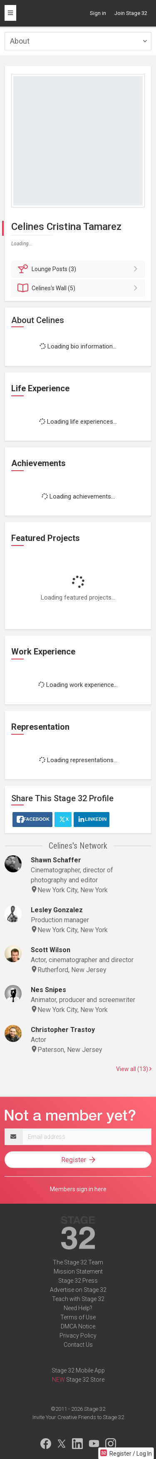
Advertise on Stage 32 (78, 1289)
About (20, 41)
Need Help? (78, 1308)
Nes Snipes (48, 990)
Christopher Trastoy (63, 1030)
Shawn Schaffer (56, 860)
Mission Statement (78, 1271)
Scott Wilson (50, 950)
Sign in (98, 13)
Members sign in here (78, 1189)
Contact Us (78, 1344)
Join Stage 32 (130, 13)
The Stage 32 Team (78, 1262)
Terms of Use (78, 1317)
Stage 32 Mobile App (78, 1370)
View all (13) (133, 1069)
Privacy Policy (78, 1335)
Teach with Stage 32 (78, 1299)
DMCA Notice (78, 1326)
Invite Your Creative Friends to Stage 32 (78, 1417)
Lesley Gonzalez (57, 910)
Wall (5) (79, 288)
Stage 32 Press (78, 1280)
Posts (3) (79, 269)
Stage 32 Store (85, 1379)
